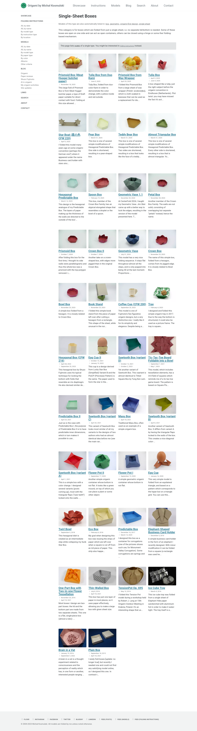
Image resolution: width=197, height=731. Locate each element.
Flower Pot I (125, 478)
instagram (40, 713)
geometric (114, 24)
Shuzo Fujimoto (27, 82)
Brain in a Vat (67, 657)
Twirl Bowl (65, 535)
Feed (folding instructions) (38, 719)
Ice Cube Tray (156, 594)
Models (115, 5)
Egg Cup (153, 478)
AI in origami (26, 85)
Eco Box (93, 535)
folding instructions (130, 48)
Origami (24, 76)
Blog (128, 5)
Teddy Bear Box (128, 137)
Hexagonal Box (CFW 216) (72, 364)
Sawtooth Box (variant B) (162, 423)
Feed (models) (139, 713)
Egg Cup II (94, 362)
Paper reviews (27, 79)
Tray (151, 309)
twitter (73, 713)
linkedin (102, 713)
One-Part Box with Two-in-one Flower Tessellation (70, 598)
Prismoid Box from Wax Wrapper (129, 79)
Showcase (79, 5)
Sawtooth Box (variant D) (132, 364)
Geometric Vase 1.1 (130, 198)
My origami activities (30, 88)
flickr (26, 713)
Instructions (98, 5)
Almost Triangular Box (162, 137)
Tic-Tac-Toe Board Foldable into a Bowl (160, 364)
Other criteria (26, 66)
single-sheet (144, 24)
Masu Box (124, 422)
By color (24, 60)
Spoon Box (95, 198)
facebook (57, 713)
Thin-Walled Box (98, 594)
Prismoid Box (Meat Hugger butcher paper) (71, 81)
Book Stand (95, 309)
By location (25, 38)
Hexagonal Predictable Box (68, 200)
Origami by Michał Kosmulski (46, 5)
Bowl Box (64, 309)
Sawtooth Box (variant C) (102, 423)
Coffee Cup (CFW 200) (132, 309)
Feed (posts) (119, 713)
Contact (168, 5)
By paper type (27, 57)
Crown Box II (96, 255)
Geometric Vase (128, 255)
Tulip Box (154, 78)
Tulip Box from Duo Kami (100, 79)
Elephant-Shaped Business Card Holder (161, 537)
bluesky (87, 713)
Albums (24, 63)
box (107, 24)
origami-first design (129, 24)
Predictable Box (128, 535)
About (154, 5)
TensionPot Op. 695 (130, 594)
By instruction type (29, 36)
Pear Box (94, 137)
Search (141, 5)
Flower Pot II (96, 478)
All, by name (26, 30)
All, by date (25, 27)
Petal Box (154, 198)
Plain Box (94, 657)
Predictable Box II (69, 422)
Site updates (26, 91)
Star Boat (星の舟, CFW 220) (70, 140)
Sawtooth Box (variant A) (72, 480)
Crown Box (155, 255)
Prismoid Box (67, 255)
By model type (27, 33)
